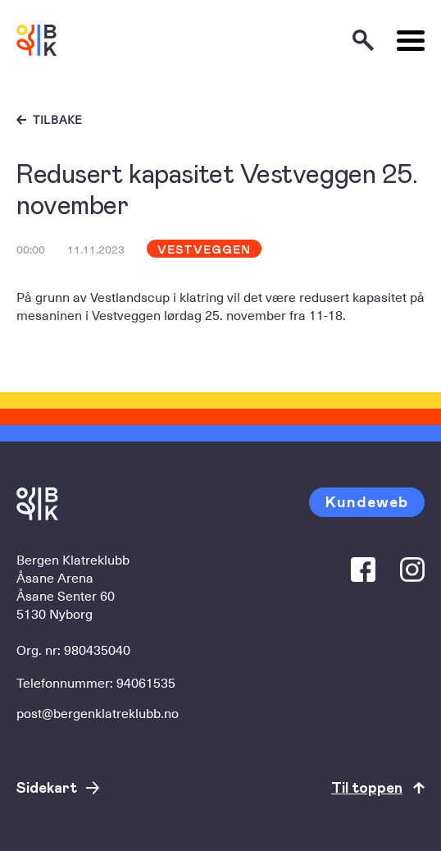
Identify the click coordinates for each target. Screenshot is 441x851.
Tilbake (58, 119)
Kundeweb (366, 501)
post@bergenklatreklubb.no (97, 712)
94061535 (145, 682)
